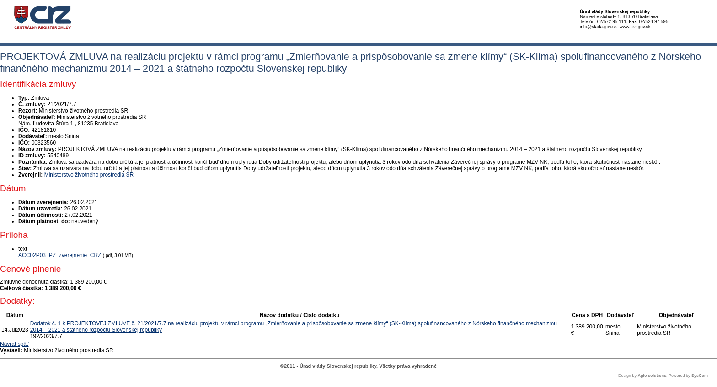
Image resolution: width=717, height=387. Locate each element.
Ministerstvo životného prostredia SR (89, 175)
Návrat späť (14, 344)
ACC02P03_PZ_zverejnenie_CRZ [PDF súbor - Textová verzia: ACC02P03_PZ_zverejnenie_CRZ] (59, 255)
